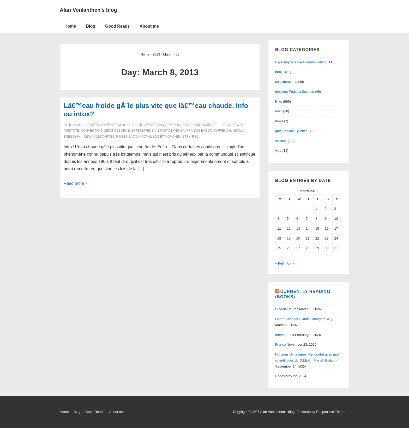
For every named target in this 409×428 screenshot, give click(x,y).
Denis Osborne (117, 130)
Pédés (280, 376)
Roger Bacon (128, 136)
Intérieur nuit (284, 335)
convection (91, 130)
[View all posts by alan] (75, 125)
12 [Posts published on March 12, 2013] (288, 228)
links (278, 101)
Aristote (71, 130)
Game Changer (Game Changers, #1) (303, 319)
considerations (286, 82)
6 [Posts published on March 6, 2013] (297, 219)
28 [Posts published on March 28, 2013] (307, 248)
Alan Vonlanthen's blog (88, 10)
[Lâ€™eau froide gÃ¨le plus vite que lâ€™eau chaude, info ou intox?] (122, 125)
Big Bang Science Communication (301, 62)
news (279, 121)
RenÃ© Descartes (99, 136)
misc (278, 111)
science (210, 125)
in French (222, 130)
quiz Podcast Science (182, 125)
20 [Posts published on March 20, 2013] (298, 238)
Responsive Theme (330, 412)
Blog (90, 26)
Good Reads (117, 26)
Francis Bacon (199, 130)
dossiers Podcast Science (294, 92)
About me (149, 26)
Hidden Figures (286, 309)
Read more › (75, 183)
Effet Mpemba (143, 130)
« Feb (279, 263)
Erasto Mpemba (171, 130)
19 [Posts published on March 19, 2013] (288, 238)
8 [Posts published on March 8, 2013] (316, 219)
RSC (195, 136)
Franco (280, 344)
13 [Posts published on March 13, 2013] (298, 228)
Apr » (290, 263)
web (278, 150)
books (279, 72)
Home (70, 26)
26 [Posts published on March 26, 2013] (288, 248)
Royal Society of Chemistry (165, 136)
